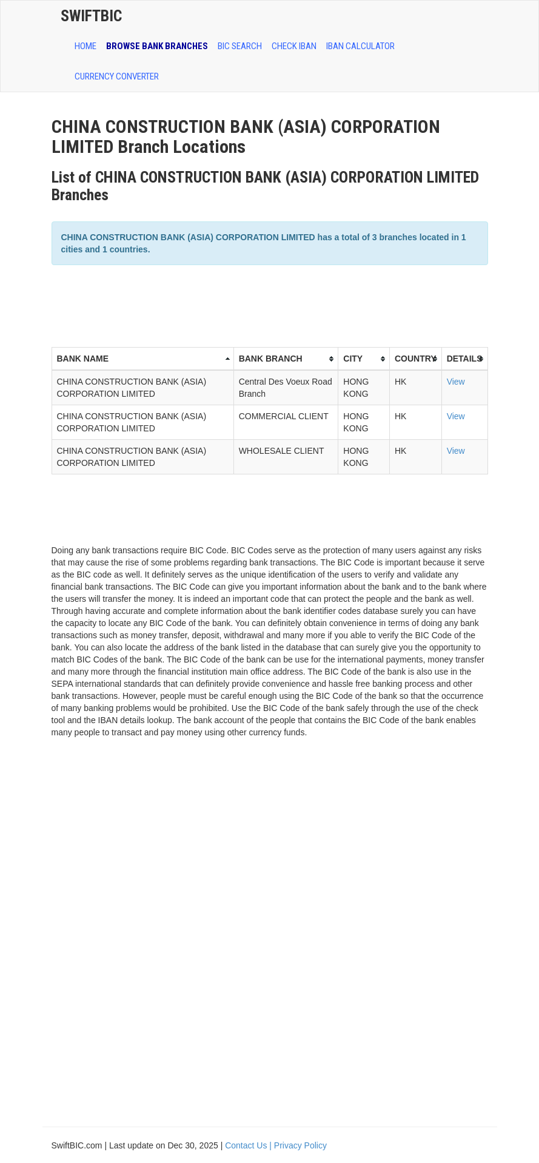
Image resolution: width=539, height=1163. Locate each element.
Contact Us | (249, 1145)
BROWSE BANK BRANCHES (157, 46)
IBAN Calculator (360, 46)
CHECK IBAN (294, 46)
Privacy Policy (300, 1145)
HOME (85, 46)
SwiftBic (91, 16)
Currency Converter (117, 76)
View (456, 381)
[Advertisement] (272, 304)
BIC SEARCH (240, 46)
